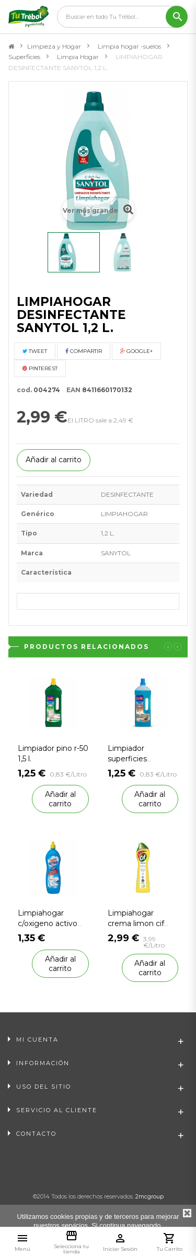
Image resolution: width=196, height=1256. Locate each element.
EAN (71, 390)
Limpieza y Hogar (54, 46)
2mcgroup (149, 1196)
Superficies (24, 57)
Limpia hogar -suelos (129, 46)
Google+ (136, 351)
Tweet (34, 351)
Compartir (83, 351)
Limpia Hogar (78, 57)
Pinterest (39, 368)
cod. (24, 390)
